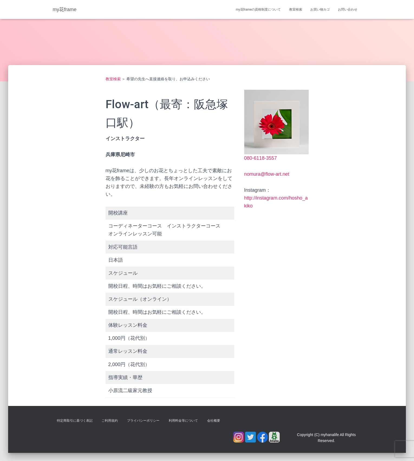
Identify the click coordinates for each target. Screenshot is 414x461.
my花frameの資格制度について (258, 9)
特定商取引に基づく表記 (75, 420)
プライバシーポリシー (143, 420)
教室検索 (295, 9)
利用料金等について (183, 420)
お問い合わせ (347, 9)
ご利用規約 (110, 420)
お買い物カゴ (320, 9)
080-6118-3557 (260, 158)
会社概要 (213, 420)
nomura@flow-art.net (267, 174)
